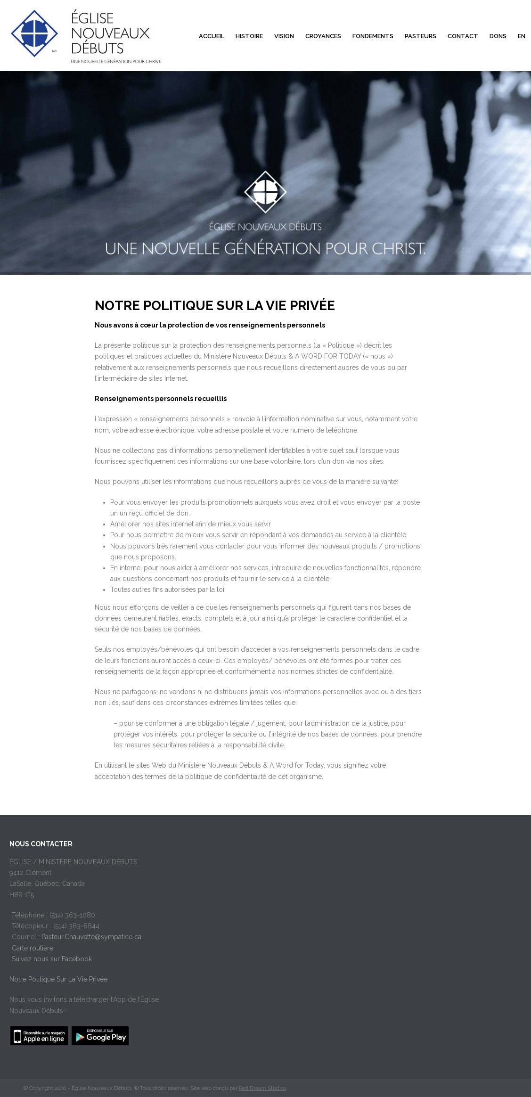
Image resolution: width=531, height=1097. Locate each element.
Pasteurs (420, 36)
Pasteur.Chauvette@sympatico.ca (91, 937)
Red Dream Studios (262, 1088)
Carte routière (32, 948)
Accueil (211, 36)
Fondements (372, 36)
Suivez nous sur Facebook (52, 959)
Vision (284, 36)
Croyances (323, 36)
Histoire (249, 36)
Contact (463, 36)
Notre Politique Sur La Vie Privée (58, 979)
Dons (498, 36)
